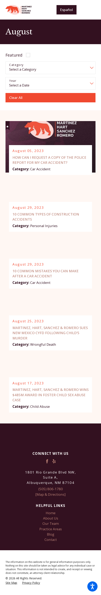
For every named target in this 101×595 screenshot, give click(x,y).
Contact (50, 539)
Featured (14, 55)
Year (12, 81)
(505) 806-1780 (50, 489)
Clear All (15, 97)
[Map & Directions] (50, 494)
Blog (50, 534)
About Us (50, 518)
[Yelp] (54, 461)
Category (16, 65)
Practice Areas (50, 529)
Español (66, 9)
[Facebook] (47, 461)
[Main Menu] (89, 9)
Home (50, 513)
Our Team (50, 523)
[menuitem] (50, 513)
